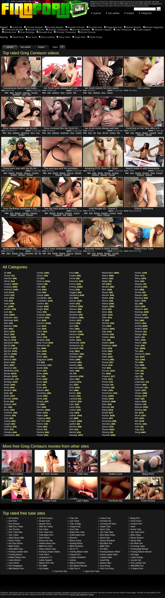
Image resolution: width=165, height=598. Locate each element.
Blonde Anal (10, 32)
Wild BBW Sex (136, 566)
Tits (94, 133)
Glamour (75, 309)
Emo (41, 376)
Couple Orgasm (143, 29)
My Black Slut (105, 543)
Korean (74, 396)
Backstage (11, 320)
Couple (67, 255)
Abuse (91, 594)
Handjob (13, 175)
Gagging (75, 292)
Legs (74, 413)
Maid (73, 429)
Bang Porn (134, 518)
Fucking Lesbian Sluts (17, 552)
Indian (74, 359)
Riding (69, 215)
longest (130, 13)
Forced (74, 278)
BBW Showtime (75, 546)
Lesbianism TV (44, 557)
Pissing (107, 362)
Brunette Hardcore (81, 29)
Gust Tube (73, 529)
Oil (105, 320)
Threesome (57, 215)
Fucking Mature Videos (109, 552)
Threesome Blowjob (13, 29)
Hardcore (26, 93)
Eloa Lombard (47, 37)
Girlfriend (76, 306)
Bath (8, 323)
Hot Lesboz (12, 518)
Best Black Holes (106, 535)
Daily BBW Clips (14, 549)
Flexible (42, 435)
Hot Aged (133, 554)
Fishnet (42, 424)
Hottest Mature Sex (16, 557)
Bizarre (9, 362)
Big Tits (105, 133)
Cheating (10, 432)
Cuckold (43, 317)
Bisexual (10, 359)
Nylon (107, 315)
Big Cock (10, 348)
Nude (106, 309)
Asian (9, 303)
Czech (42, 331)
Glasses (75, 312)
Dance (42, 337)
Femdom (43, 410)
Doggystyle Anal (114, 27)
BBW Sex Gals (44, 546)
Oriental (108, 334)
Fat (41, 404)
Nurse (107, 312)
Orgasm (108, 329)
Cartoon (10, 415)
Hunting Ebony (75, 543)
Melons (107, 278)
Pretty (107, 379)
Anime (9, 295)
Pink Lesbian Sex (137, 563)
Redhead (29, 215)
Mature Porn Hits (45, 563)
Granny (75, 320)
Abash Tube (104, 526)
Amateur (11, 284)
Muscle (107, 301)
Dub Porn (11, 521)
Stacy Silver (64, 37)
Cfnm (8, 429)
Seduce (107, 427)
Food (73, 273)
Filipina (42, 415)
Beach (9, 334)
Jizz (73, 385)
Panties (108, 343)
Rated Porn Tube (76, 532)
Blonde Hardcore (36, 29)
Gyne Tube (104, 529)
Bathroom (10, 326)
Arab (8, 301)
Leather (75, 410)
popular (97, 13)
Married (75, 432)
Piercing (108, 359)
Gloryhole (75, 315)
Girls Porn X (73, 568)
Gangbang (16, 94)
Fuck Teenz (43, 554)
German (75, 301)
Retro (106, 404)
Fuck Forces (135, 521)
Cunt (41, 326)
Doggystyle (25, 133)
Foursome (76, 281)
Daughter (43, 340)
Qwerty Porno (44, 524)
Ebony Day (104, 538)
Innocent (75, 362)
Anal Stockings (27, 32)
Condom (42, 303)
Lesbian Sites (105, 557)
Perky (107, 354)
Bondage (10, 382)
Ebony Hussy (74, 540)
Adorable (10, 278)
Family (42, 399)
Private (107, 382)
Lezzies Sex (134, 560)
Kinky (74, 387)
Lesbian (75, 415)
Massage (76, 435)
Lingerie (77, 213)
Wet (74, 93)
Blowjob (145, 133)
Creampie (44, 315)
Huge (74, 351)
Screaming (109, 421)
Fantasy (42, 401)
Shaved (108, 429)
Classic (42, 275)
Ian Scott (32, 37)
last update (114, 13)
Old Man (108, 323)
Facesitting (44, 393)
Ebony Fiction (13, 540)
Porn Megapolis (14, 566)
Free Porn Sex (59, 571)
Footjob (75, 275)
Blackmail (10, 368)
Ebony (42, 373)
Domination (44, 365)
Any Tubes (43, 529)
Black (9, 365)
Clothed (42, 284)
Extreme (43, 390)
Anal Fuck (17, 27)
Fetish (42, 413)
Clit (40, 278)
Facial (160, 133)
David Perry (18, 37)
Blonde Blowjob (133, 27)
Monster (108, 295)
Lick (73, 418)
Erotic (42, 379)
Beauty (10, 337)
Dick (29, 94)
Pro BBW (42, 566)
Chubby (43, 273)
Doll (41, 362)
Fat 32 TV (72, 549)
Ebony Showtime (106, 540)
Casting (9, 421)
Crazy (41, 312)
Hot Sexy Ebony (14, 543)
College (43, 295)
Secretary (108, 424)
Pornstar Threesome (66, 32)
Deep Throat (45, 343)
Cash (8, 418)
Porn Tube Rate (14, 532)
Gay (73, 298)
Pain (106, 340)
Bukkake (10, 404)
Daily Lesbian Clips (46, 549)
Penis (107, 351)
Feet (41, 407)
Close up (27, 173)
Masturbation (110, 273)
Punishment (109, 393)
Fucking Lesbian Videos (48, 552)
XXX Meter (43, 568)
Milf (36, 253)
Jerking (75, 382)
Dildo (42, 351)
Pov (106, 373)
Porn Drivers (13, 524)
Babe (12, 93)
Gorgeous (76, 317)
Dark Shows (43, 538)
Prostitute (108, 387)
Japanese (76, 376)
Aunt (8, 312)
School (107, 418)
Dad (41, 334)
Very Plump (104, 566)
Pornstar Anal (95, 27)
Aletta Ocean (96, 37)
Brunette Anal (45, 32)
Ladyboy (75, 401)
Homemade (77, 343)
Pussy (24, 94)
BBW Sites (104, 546)
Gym (73, 326)
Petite (107, 357)
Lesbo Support (44, 560)
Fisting (42, 427)
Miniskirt (108, 287)
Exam (41, 385)
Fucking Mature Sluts (77, 552)
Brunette (18, 93)
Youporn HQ (74, 526)
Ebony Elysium (136, 538)
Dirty (41, 354)
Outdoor (108, 337)
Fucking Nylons (14, 554)
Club (41, 287)
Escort (42, 382)
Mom (107, 289)
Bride (8, 393)
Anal (49, 93)
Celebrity (10, 427)
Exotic (42, 387)
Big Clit (9, 345)
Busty (21, 253)
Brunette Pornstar (76, 27)
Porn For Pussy (106, 568)
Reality (107, 399)
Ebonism (72, 538)
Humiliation (76, 354)
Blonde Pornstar (88, 32)
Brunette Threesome (58, 29)
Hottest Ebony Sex (46, 543)
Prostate (107, 385)
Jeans (74, 379)
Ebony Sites (134, 540)
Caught (9, 424)
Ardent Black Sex (76, 535)
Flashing (43, 432)
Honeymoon (76, 345)
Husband (75, 357)
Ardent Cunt (104, 518)
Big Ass (10, 340)
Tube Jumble (74, 524)
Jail (72, 373)
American (11, 289)
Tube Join (72, 518)
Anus (62, 93)
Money (107, 292)
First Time (43, 421)
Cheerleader (11, 435)
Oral (106, 326)
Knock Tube (134, 529)
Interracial (76, 368)
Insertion (75, 365)
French (75, 284)
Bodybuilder (11, 379)
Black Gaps (134, 535)
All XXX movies (45, 518)
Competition (44, 298)
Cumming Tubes (136, 546)
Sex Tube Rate (105, 532)
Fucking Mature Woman (140, 552)
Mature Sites (104, 563)
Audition (10, 309)
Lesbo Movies (13, 560)
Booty (9, 387)
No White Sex (135, 543)
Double (42, 368)
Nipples (108, 306)
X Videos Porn (135, 568)
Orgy (107, 331)
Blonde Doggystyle (154, 27)
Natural (108, 303)
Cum (37, 133)
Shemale (108, 435)
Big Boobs (11, 343)
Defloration (43, 345)
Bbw (8, 329)
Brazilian (10, 390)
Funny (74, 289)
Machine (75, 427)
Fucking (69, 93)
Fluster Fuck (43, 521)
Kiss (64, 215)
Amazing (149, 175)
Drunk (42, 371)
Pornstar (34, 93)
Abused (9, 275)
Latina (74, 407)
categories (146, 13)
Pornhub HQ (104, 521)
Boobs (9, 385)
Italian (74, 371)
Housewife (76, 348)
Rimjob (107, 413)
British (9, 396)
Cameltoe (10, 413)
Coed (41, 292)
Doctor (42, 357)
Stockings (140, 175)
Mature (108, 275)
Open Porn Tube (90, 571)
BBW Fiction (12, 546)
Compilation (44, 301)
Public (107, 390)
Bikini (9, 357)
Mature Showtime (76, 563)
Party (107, 348)
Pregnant (108, 376)
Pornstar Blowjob (34, 27)
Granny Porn (74, 554)
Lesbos (71, 560)
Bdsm (9, 331)
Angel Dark (80, 37)
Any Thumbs (13, 529)
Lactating (75, 399)
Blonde (138, 133)
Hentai (74, 337)
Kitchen (75, 393)
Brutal (9, 401)
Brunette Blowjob (55, 27)
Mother (108, 298)
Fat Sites (103, 549)
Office (107, 317)
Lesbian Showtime (76, 557)
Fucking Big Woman (138, 549)
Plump (107, 365)
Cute (41, 329)
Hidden (75, 340)
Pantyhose (109, 345)
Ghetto (74, 303)
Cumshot (152, 133)
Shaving (107, 432)
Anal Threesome (124, 29)
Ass (8, 306)
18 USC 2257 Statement (79, 594)
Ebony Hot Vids (45, 540)
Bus (8, 407)
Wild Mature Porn (15, 568)
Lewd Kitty (103, 560)
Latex (74, 404)
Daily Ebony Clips (15, 538)
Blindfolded (11, 371)
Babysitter (10, 317)
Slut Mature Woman (77, 566)
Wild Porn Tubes (14, 526)
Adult (131, 526)
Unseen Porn (135, 524)
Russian (108, 415)
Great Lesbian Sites (108, 554)
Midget (107, 281)
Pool (106, 368)
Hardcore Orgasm (102, 29)
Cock (42, 289)
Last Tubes (73, 521)
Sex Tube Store (136, 532)
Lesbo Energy (135, 557)
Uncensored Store (107, 524)
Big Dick (10, 351)
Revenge (108, 407)
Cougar (43, 306)
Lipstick (74, 424)
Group (99, 215)
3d (7, 273)
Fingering (95, 175)
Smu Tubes (12, 535)
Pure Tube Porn (45, 532)
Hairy (74, 329)
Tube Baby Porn (45, 535)
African (9, 281)
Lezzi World (12, 563)
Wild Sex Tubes (45, 526)
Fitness (42, 429)
